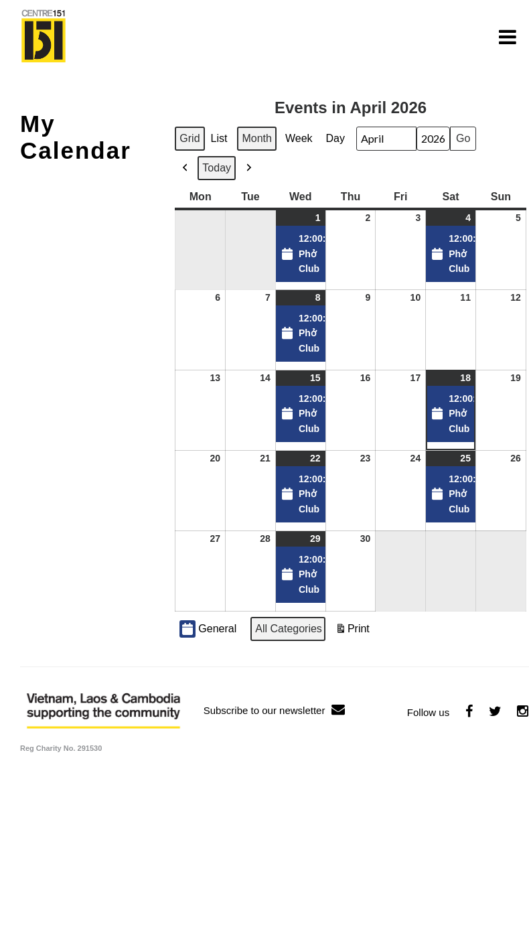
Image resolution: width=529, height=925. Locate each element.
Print (352, 632)
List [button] (221, 142)
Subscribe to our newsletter (275, 710)
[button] (185, 168)
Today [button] (216, 167)
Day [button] (335, 138)
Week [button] (299, 138)
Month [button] (256, 138)
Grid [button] (190, 142)
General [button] (207, 629)
